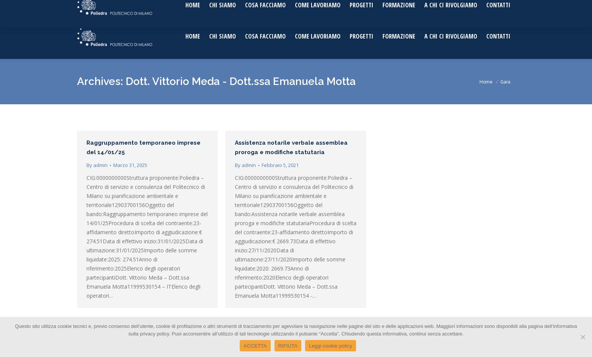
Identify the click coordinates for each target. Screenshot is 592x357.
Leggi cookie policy (330, 346)
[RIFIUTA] (582, 337)
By (97, 165)
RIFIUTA (288, 346)
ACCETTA (255, 346)
